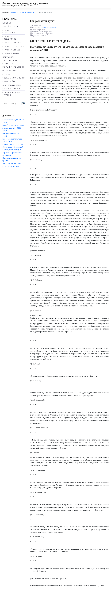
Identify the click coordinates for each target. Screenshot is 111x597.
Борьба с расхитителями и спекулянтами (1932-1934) (13, 128)
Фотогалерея (9, 70)
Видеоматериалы (11, 85)
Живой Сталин (10, 26)
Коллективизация (12, 42)
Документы (8, 57)
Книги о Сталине (11, 89)
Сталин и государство (48, 28)
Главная (6, 23)
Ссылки (6, 74)
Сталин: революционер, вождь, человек (25, 3)
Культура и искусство (11, 166)
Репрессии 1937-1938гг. (12, 144)
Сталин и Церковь (12, 50)
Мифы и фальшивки (13, 67)
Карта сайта (8, 81)
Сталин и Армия (10, 53)
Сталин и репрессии (13, 46)
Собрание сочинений (13, 78)
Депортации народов (11, 163)
